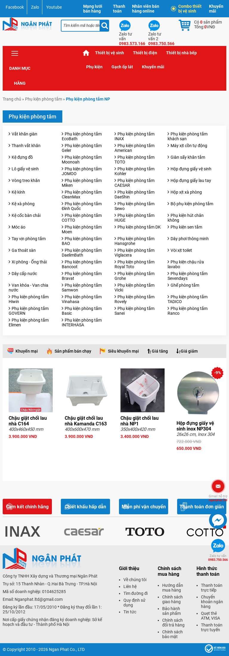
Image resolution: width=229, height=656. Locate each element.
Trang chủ (86, 53)
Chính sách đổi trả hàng (173, 622)
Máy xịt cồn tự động (189, 145)
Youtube (54, 7)
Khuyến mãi (216, 8)
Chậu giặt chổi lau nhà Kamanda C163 (86, 421)
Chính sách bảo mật (172, 634)
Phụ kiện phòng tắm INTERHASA (82, 322)
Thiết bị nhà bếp (181, 52)
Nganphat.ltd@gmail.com (39, 599)
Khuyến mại (27, 351)
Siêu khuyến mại (123, 351)
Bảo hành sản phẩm (171, 611)
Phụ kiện (94, 66)
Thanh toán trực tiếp (211, 587)
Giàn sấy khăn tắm (188, 157)
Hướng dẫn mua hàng (172, 587)
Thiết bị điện (145, 52)
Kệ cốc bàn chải (26, 215)
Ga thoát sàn (24, 250)
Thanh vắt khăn (26, 145)
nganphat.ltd (218, 498)
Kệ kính (18, 192)
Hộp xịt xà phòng (186, 192)
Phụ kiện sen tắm (186, 227)
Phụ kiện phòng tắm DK (139, 227)
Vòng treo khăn (26, 180)
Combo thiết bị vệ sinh (187, 8)
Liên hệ (130, 586)
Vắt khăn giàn (24, 134)
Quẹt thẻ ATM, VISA (210, 616)
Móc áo (18, 227)
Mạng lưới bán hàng (92, 8)
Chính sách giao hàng (172, 599)
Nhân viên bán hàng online (145, 8)
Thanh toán (119, 8)
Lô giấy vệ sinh (25, 168)
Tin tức (129, 611)
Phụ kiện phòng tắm (43, 99)
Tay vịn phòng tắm (29, 238)
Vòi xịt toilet (181, 250)
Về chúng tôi (134, 579)
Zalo (35, 7)
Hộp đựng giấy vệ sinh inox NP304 (195, 426)
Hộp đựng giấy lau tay (191, 180)
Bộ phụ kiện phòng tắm (192, 203)
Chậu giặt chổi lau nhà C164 (28, 421)
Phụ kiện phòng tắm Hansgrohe (134, 241)
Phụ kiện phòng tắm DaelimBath (82, 252)
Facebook (15, 7)
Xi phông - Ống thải (29, 262)
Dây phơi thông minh (190, 238)
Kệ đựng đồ (22, 157)
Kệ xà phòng (23, 203)
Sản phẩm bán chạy (73, 351)
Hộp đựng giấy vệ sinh (191, 168)
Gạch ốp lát (122, 66)
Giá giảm (189, 351)
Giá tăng (160, 351)
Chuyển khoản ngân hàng (212, 602)
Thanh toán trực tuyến (211, 627)
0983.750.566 (218, 558)
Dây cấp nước (24, 273)
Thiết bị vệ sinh (109, 52)
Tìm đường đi (135, 593)
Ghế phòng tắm (185, 285)
